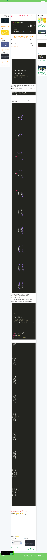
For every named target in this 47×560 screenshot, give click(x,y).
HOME (3, 1)
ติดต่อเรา (38, 1)
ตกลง (11, 553)
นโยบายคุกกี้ (6, 552)
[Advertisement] (23, 8)
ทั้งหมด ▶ (7, 16)
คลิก (7, 556)
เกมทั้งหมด (12, 1)
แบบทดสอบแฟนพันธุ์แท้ (20, 1)
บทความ (26, 1)
